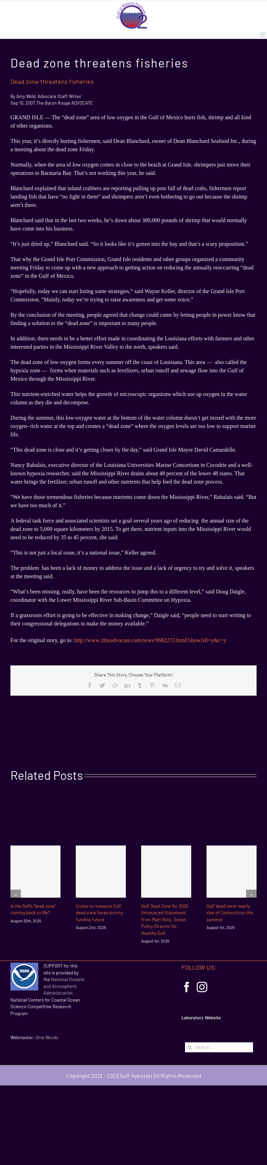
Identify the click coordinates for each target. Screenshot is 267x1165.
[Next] (251, 895)
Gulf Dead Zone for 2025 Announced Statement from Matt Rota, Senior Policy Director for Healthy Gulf (164, 919)
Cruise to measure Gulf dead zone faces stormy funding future (99, 912)
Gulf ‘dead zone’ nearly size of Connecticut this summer (230, 912)
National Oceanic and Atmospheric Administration (64, 986)
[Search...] (219, 1047)
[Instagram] (202, 987)
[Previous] (15, 895)
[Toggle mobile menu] (263, 35)
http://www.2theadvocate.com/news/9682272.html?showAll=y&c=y (150, 640)
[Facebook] (186, 987)
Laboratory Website (201, 1017)
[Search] (190, 1047)
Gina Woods (46, 1037)
